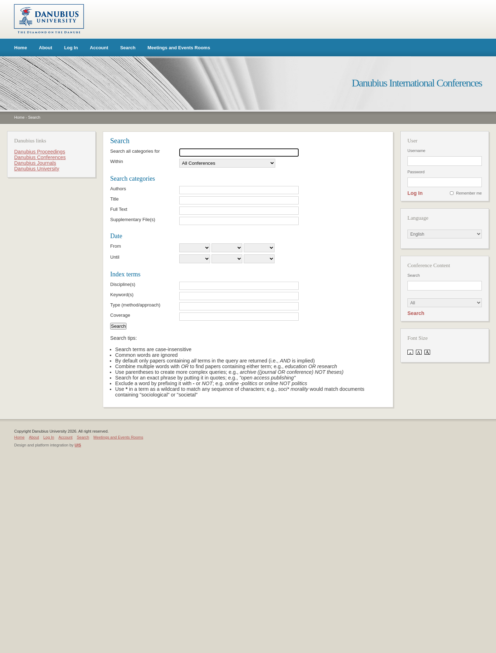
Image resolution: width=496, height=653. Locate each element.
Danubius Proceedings (39, 151)
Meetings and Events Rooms (178, 47)
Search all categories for (135, 151)
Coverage (120, 315)
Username (416, 150)
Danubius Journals (35, 163)
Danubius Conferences (40, 157)
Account (99, 47)
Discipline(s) (122, 284)
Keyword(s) (122, 294)
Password (415, 172)
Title (114, 199)
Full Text (118, 209)
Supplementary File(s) (132, 219)
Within (116, 161)
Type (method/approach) (135, 305)
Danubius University (36, 168)
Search (127, 47)
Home (20, 47)
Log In (71, 47)
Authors (118, 188)
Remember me (469, 193)
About (45, 47)
